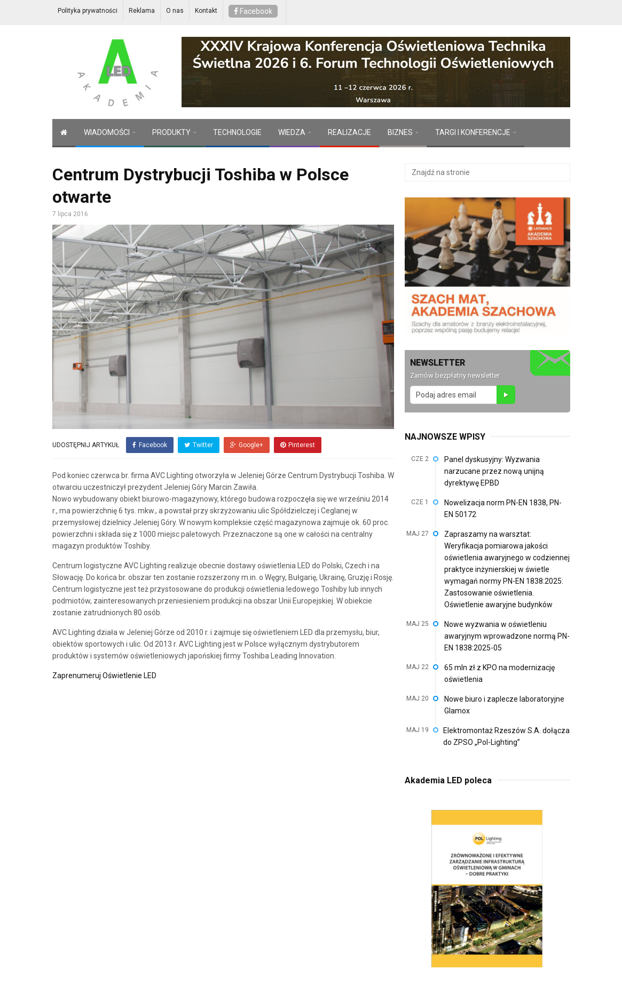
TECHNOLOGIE (237, 132)
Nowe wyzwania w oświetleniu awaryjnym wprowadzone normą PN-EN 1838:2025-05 (507, 636)
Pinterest (297, 445)
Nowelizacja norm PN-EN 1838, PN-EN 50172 (503, 508)
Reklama (142, 10)
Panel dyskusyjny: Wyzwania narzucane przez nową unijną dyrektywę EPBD (494, 471)
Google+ (246, 445)
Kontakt (206, 10)
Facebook (253, 11)
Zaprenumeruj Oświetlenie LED (104, 675)
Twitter (198, 445)
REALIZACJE (349, 132)
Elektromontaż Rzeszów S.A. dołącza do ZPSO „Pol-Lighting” (506, 736)
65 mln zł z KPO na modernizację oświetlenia (499, 673)
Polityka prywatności (87, 10)
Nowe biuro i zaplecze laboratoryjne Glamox (504, 705)
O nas (175, 10)
